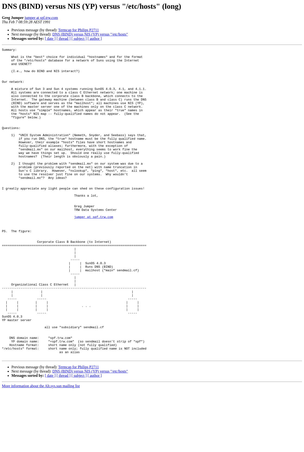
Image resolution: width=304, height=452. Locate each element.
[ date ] (50, 39)
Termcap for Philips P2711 (78, 30)
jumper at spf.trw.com (41, 18)
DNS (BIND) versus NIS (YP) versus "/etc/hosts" (90, 34)
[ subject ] (79, 39)
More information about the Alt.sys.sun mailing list (41, 448)
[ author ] (95, 39)
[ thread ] (64, 39)
